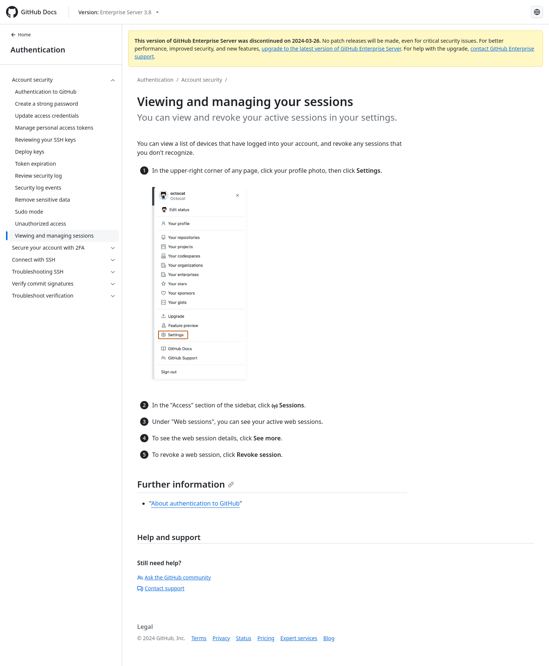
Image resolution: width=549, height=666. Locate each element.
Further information (185, 484)
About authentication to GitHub (195, 503)
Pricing (265, 638)
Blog (329, 638)
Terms (198, 638)
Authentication (37, 50)
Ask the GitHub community (174, 577)
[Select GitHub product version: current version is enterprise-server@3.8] (118, 12)
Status (243, 638)
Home (20, 34)
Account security (201, 79)
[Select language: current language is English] (537, 12)
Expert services (298, 638)
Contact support (160, 588)
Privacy (221, 638)
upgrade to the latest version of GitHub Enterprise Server (331, 48)
